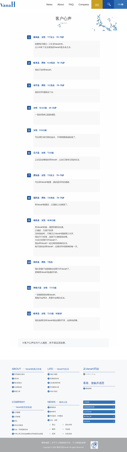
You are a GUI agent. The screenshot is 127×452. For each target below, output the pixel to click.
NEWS (57, 402)
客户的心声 (87, 416)
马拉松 (67, 429)
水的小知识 (53, 391)
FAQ (71, 4)
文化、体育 (53, 420)
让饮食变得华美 (55, 383)
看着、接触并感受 (93, 383)
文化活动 (68, 434)
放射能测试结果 (89, 407)
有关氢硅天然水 (19, 374)
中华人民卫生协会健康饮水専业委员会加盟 (28, 434)
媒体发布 (53, 411)
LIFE (58, 368)
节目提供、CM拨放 (56, 416)
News (49, 4)
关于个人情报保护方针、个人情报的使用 (69, 443)
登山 (53, 424)
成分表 (16, 378)
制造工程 (17, 391)
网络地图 (45, 443)
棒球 (53, 429)
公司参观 (17, 416)
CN (120, 4)
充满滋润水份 (54, 378)
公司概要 (17, 412)
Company (84, 4)
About (60, 4)
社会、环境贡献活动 (21, 429)
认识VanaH (87, 411)
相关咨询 (87, 421)
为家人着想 (53, 374)
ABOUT (26, 368)
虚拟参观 (88, 388)
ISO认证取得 (18, 425)
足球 (53, 434)
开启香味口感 (54, 387)
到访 (15, 421)
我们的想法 (18, 383)
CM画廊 (86, 402)
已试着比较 (18, 387)
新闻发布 (53, 407)
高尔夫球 (68, 424)
